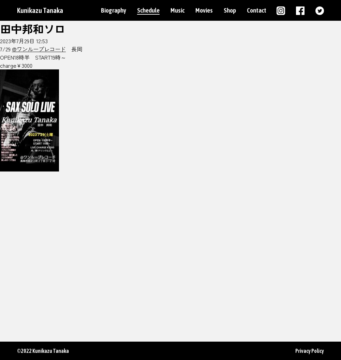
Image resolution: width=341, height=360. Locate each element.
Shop (230, 10)
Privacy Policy (309, 351)
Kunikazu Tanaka (40, 10)
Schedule (148, 10)
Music (177, 10)
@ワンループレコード (39, 49)
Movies (204, 10)
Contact (256, 10)
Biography (113, 10)
